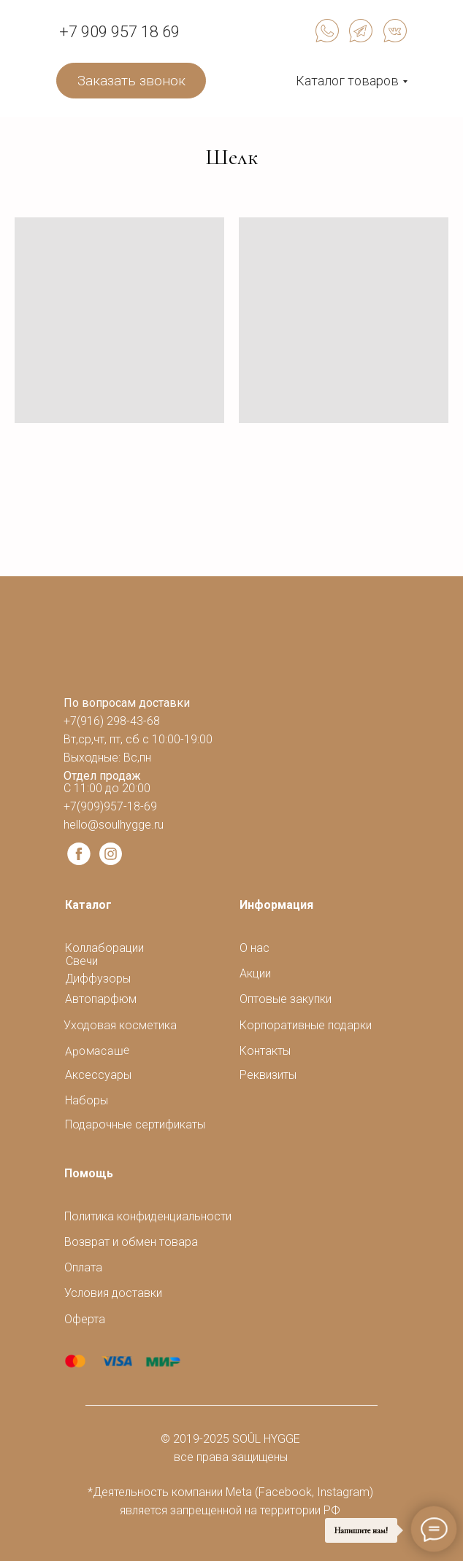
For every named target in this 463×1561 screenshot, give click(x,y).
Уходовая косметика (120, 1025)
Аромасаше (97, 1050)
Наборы (86, 1100)
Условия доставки (113, 1293)
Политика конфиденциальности (148, 1216)
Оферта (84, 1319)
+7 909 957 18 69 (119, 32)
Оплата (83, 1267)
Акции (255, 973)
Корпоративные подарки (306, 1025)
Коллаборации (104, 948)
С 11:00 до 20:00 (107, 788)
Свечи (82, 961)
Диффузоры (98, 978)
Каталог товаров (347, 80)
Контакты (265, 1051)
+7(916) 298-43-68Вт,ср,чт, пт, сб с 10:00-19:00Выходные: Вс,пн (138, 739)
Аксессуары (98, 1075)
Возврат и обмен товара (131, 1242)
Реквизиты (268, 1075)
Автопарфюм (101, 999)
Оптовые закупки (286, 999)
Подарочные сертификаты (135, 1124)
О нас (254, 948)
